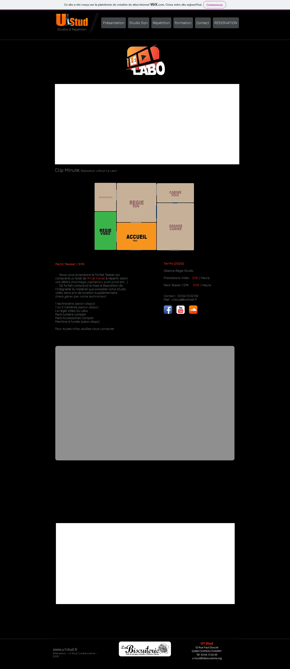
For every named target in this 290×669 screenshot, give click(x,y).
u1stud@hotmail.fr (184, 299)
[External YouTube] (147, 124)
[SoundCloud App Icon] (193, 309)
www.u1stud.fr (65, 649)
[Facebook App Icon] (168, 309)
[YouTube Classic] (180, 309)
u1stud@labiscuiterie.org (207, 658)
